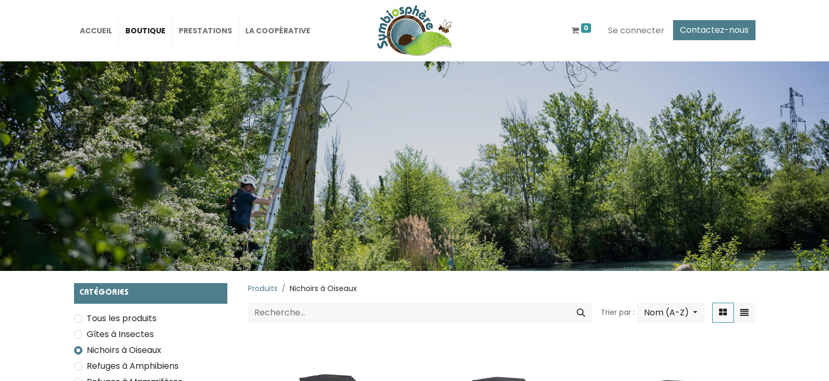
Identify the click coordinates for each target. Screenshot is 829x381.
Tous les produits (121, 318)
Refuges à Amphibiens (133, 366)
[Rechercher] (581, 313)
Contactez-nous (714, 30)
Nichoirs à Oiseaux (124, 350)
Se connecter (636, 30)
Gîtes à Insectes (120, 334)
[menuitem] (95, 31)
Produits (263, 288)
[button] (670, 313)
